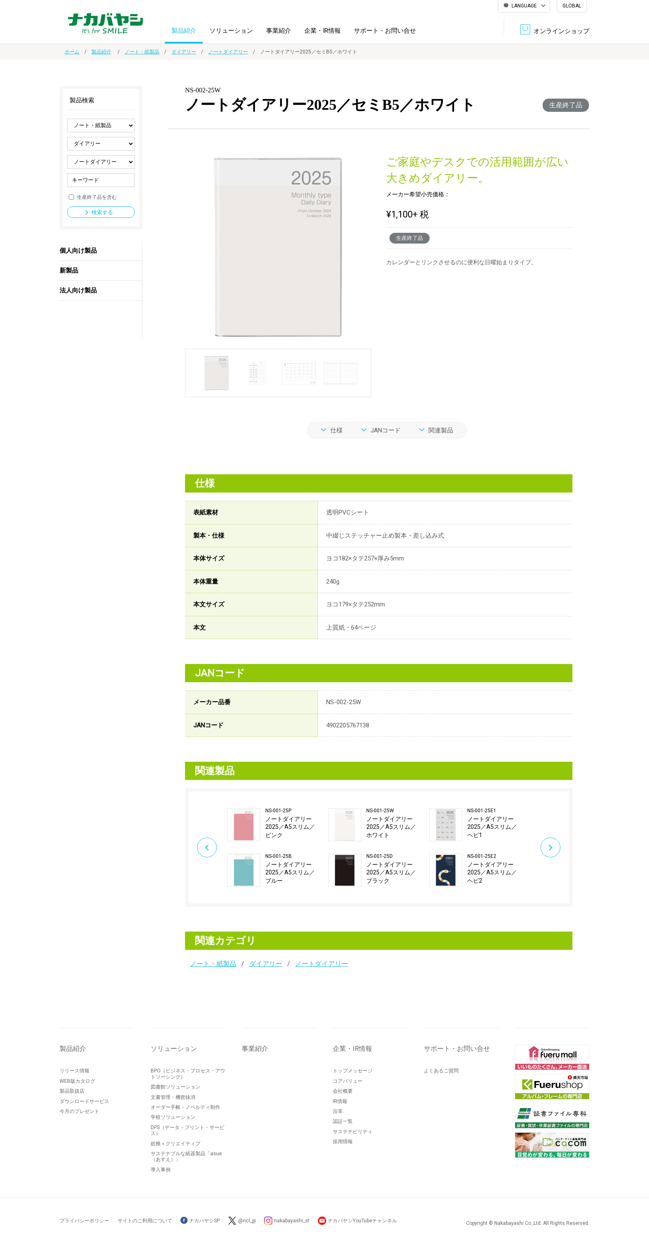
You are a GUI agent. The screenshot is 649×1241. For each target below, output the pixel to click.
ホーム (72, 52)
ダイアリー (183, 52)
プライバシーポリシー (84, 1221)
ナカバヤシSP (200, 1221)
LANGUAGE (524, 6)
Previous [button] (207, 847)
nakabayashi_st (292, 1221)
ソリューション (231, 30)
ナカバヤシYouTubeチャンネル (362, 1221)
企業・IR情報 (322, 30)
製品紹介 (183, 30)
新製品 (69, 270)
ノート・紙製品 (142, 52)
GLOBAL (571, 6)
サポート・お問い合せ (385, 30)
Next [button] (550, 847)
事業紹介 (278, 30)
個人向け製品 (78, 250)
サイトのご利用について (145, 1221)
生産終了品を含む (97, 197)
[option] (277, 847)
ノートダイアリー (228, 52)
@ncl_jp (247, 1221)
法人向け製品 (78, 290)
